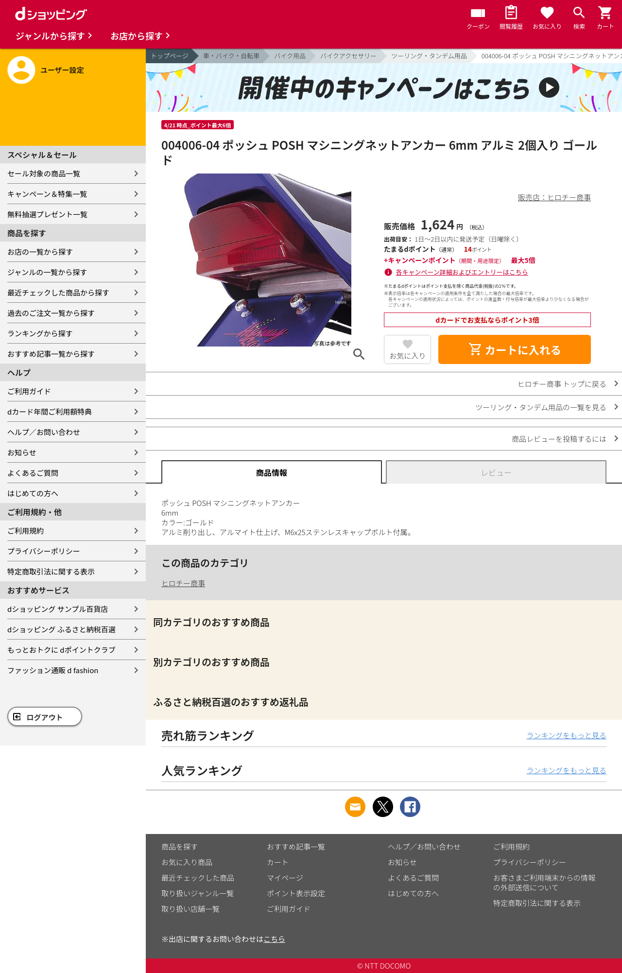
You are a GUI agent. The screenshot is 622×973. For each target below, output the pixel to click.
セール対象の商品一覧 (43, 173)
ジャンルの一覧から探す (47, 272)
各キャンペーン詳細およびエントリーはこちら (462, 272)
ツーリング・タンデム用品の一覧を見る (540, 407)
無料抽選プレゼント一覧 (47, 214)
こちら (274, 939)
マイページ (285, 877)
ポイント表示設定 (296, 893)
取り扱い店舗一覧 (190, 909)
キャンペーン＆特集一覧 (47, 194)
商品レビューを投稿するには (559, 438)
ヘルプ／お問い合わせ (43, 432)
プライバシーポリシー (43, 551)
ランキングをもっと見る (566, 735)
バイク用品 (290, 55)
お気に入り (407, 355)
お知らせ (21, 452)
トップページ (170, 55)
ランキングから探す (40, 333)
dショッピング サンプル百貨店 (57, 609)
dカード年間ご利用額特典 (49, 411)
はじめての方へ (32, 493)
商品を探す (179, 846)
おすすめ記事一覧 (296, 846)
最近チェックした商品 (197, 877)
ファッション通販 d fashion (52, 670)
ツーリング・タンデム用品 (429, 55)
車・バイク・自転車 (231, 55)
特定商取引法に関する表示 (51, 571)
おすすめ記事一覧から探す (51, 353)
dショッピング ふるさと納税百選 (61, 629)
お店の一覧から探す (40, 251)
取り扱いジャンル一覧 (197, 893)
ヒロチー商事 (183, 583)
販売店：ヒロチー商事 (554, 197)
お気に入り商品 (186, 862)
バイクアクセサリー (348, 55)
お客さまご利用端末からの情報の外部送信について (544, 882)
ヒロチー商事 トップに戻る (562, 383)
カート (278, 862)
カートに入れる (514, 349)
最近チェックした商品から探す (58, 292)
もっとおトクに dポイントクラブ (61, 649)
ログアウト (45, 717)
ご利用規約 (25, 530)
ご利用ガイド (29, 391)
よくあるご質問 (32, 473)
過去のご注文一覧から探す (51, 313)
